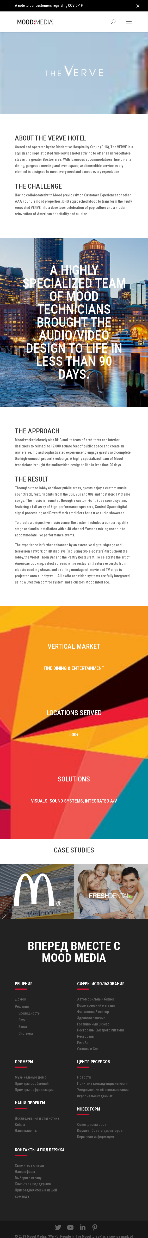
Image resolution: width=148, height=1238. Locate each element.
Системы (25, 1022)
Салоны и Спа (87, 1037)
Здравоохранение (91, 1006)
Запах (22, 1015)
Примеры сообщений (31, 1072)
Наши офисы (25, 1160)
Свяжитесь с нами (29, 1154)
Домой (20, 987)
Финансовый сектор (93, 1000)
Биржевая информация (95, 1125)
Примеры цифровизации (34, 1078)
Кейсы (20, 1113)
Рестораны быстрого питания (100, 1018)
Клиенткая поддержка (33, 1172)
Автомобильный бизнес (96, 987)
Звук (22, 1008)
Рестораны (86, 1025)
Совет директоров (91, 1113)
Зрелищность (29, 1001)
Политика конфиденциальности (102, 1072)
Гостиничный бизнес (93, 1012)
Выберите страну (28, 1166)
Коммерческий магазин (96, 994)
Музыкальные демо (31, 1066)
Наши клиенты (26, 1119)
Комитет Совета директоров (99, 1119)
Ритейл (82, 1031)
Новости (84, 1066)
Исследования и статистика (37, 1107)
